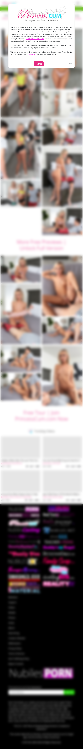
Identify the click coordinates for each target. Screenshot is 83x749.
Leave (70, 64)
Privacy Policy (31, 54)
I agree (38, 63)
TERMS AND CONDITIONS (35, 39)
